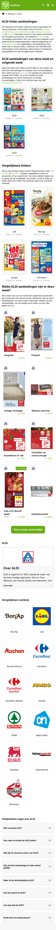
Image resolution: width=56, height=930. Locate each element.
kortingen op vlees (42, 32)
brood (10, 34)
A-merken (41, 36)
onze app (24, 73)
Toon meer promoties (28, 529)
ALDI (19, 14)
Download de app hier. (12, 83)
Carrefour (16, 173)
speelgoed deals (9, 44)
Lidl (51, 171)
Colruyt (5, 173)
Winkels (11, 14)
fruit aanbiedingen (23, 32)
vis (3, 34)
